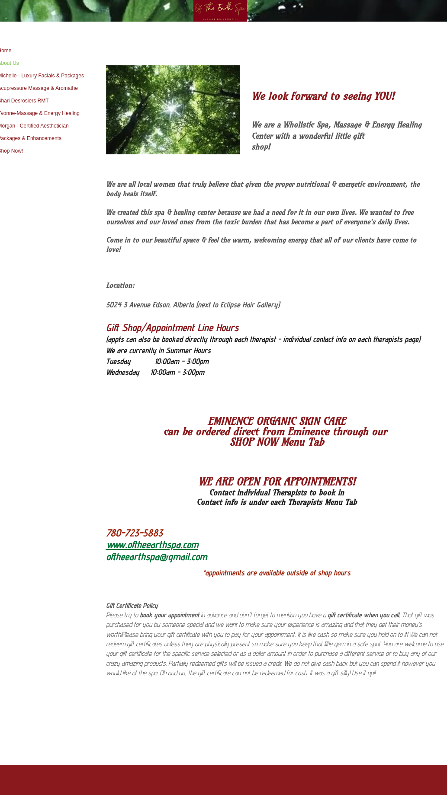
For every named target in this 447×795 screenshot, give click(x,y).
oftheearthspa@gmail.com (156, 556)
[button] (173, 109)
